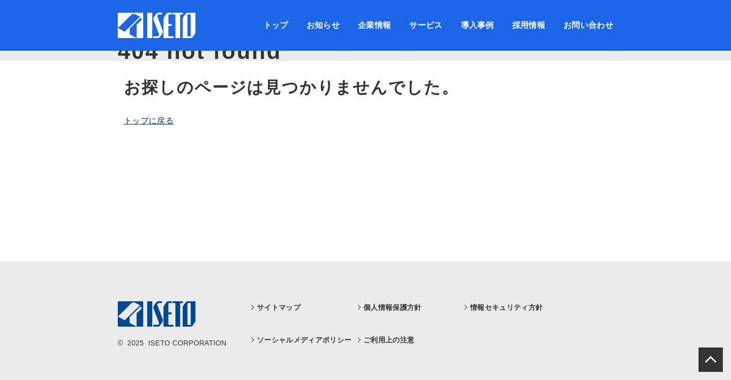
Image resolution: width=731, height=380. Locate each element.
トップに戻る (149, 120)
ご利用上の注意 (388, 340)
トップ (275, 25)
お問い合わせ (588, 25)
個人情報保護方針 (392, 307)
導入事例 (477, 25)
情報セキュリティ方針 (506, 307)
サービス (425, 25)
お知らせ (323, 25)
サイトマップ (279, 307)
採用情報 (528, 25)
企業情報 (374, 25)
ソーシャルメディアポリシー (304, 340)
